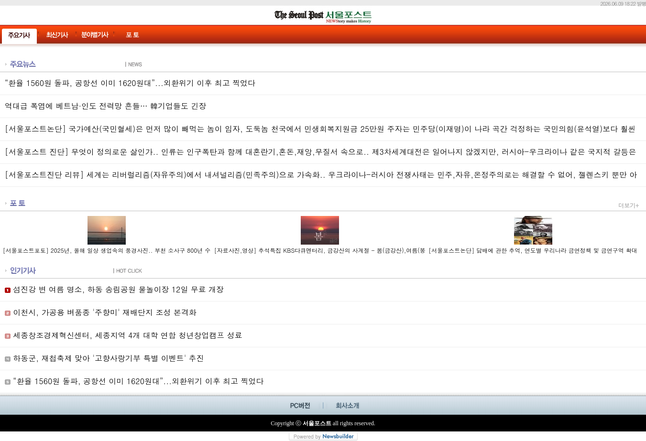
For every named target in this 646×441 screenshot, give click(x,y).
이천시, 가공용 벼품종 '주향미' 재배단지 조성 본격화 (101, 312)
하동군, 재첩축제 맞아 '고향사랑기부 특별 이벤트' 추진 (104, 358)
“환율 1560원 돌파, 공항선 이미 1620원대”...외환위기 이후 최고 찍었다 (130, 82)
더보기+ (628, 205)
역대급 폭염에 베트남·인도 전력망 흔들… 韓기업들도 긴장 (105, 105)
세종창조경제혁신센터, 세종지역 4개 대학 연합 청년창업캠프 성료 (123, 335)
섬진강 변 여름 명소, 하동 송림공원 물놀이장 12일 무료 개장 (114, 289)
